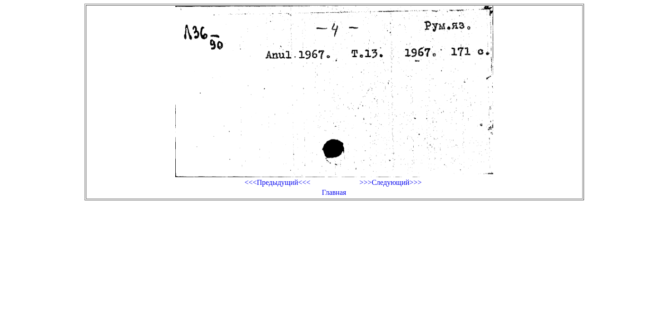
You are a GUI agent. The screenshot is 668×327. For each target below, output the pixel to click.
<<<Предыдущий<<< (277, 182)
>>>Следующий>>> (390, 182)
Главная (334, 192)
